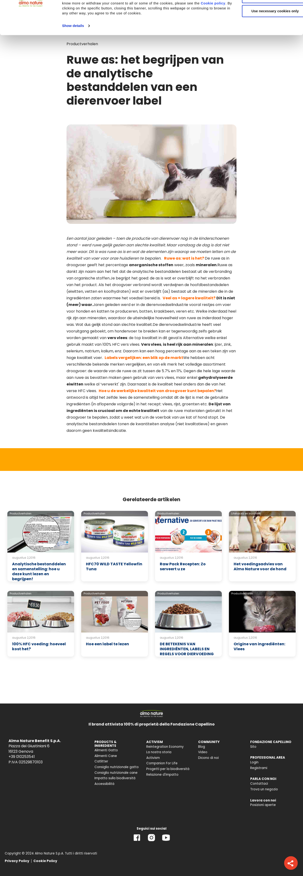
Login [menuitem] (254, 762)
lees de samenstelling (139, 397)
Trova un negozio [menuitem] (264, 789)
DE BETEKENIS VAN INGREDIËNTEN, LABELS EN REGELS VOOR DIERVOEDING (187, 649)
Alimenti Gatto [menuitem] (106, 750)
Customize (264, 26)
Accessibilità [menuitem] (104, 784)
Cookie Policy (45, 861)
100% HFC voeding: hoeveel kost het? (39, 646)
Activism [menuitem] (153, 758)
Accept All (263, 12)
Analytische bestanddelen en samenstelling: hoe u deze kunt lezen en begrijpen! (39, 571)
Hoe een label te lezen (107, 644)
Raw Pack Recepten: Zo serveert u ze (183, 566)
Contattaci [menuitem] (259, 783)
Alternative (193, 338)
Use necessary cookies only (263, 40)
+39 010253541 (22, 756)
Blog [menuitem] (201, 746)
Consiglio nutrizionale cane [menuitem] (116, 772)
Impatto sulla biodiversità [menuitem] (114, 778)
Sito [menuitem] (253, 746)
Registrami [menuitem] (258, 768)
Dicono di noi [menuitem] (208, 758)
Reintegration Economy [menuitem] (165, 746)
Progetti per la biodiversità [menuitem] (167, 769)
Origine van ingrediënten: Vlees (259, 646)
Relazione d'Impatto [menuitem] (162, 774)
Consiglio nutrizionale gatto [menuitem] (116, 767)
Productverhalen (20, 513)
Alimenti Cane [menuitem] (105, 756)
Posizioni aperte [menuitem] (263, 805)
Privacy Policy (17, 861)
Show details (73, 59)
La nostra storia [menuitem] (158, 752)
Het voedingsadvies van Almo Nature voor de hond (260, 566)
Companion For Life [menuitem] (162, 763)
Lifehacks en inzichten (246, 513)
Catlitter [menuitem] (101, 761)
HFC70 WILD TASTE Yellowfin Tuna (114, 566)
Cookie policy (115, 37)
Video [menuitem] (202, 752)
